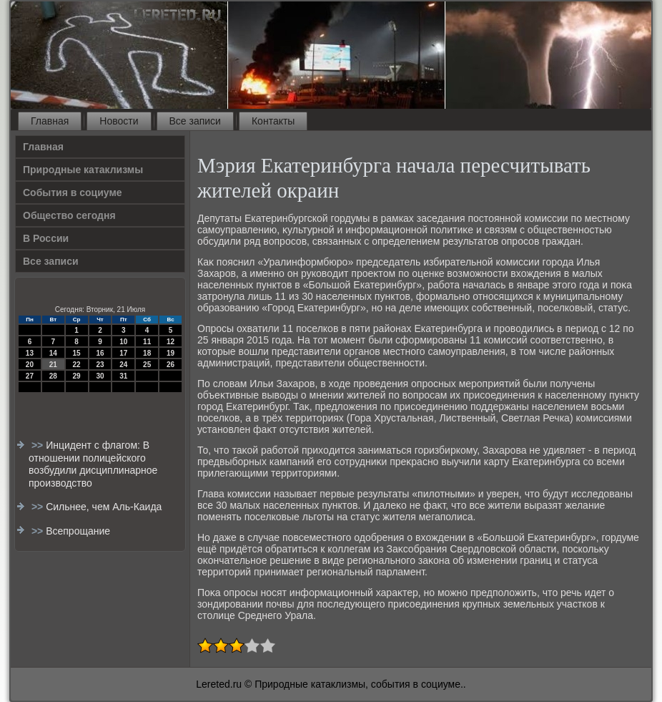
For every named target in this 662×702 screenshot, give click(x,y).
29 (77, 376)
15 (77, 353)
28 (53, 376)
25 (147, 365)
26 (170, 365)
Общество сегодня (69, 215)
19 (170, 353)
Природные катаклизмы (83, 169)
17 (123, 353)
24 (123, 365)
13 (30, 353)
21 (53, 365)
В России (46, 238)
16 (100, 353)
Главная (50, 121)
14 (53, 353)
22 (77, 365)
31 (123, 376)
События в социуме (72, 192)
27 (30, 376)
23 (100, 365)
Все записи (195, 121)
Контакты (273, 121)
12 (170, 342)
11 (147, 342)
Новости (118, 121)
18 (147, 353)
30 (100, 376)
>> (38, 445)
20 (30, 365)
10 (123, 342)
